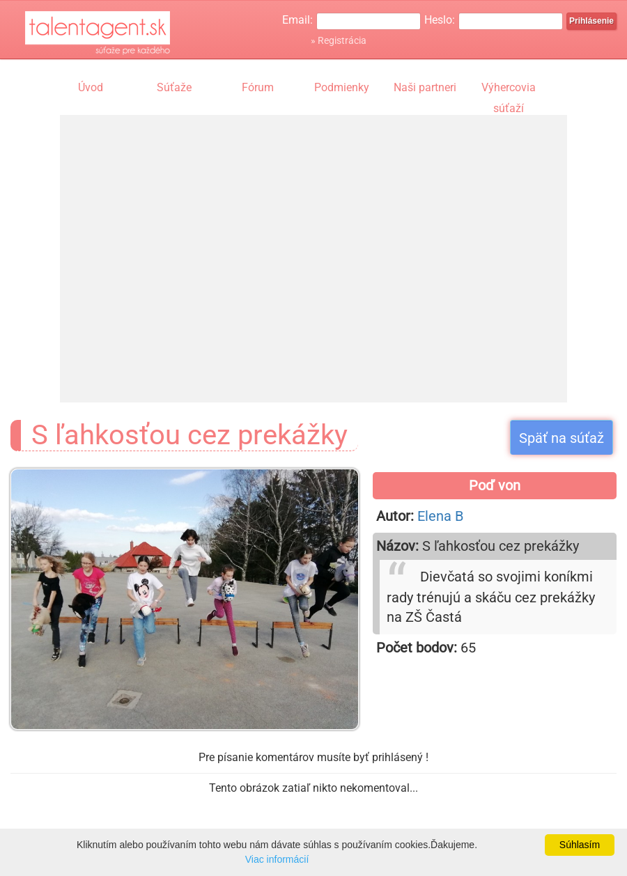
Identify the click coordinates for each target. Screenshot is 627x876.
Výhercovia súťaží (508, 89)
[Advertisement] (190, 245)
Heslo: (439, 19)
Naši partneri (425, 87)
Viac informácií (277, 859)
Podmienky (341, 87)
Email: (297, 19)
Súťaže (174, 87)
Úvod (90, 87)
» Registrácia (338, 40)
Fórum (258, 87)
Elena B (440, 516)
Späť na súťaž (561, 438)
